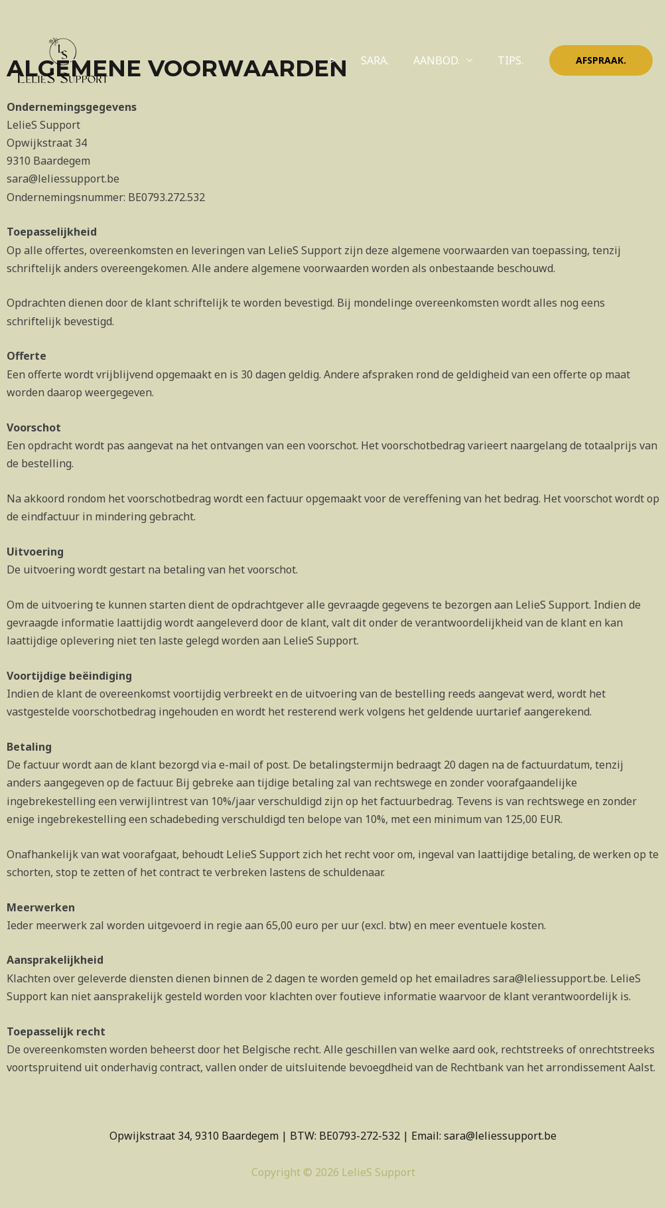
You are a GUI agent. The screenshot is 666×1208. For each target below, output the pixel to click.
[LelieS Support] (63, 59)
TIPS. (512, 60)
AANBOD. (442, 60)
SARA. (383, 60)
